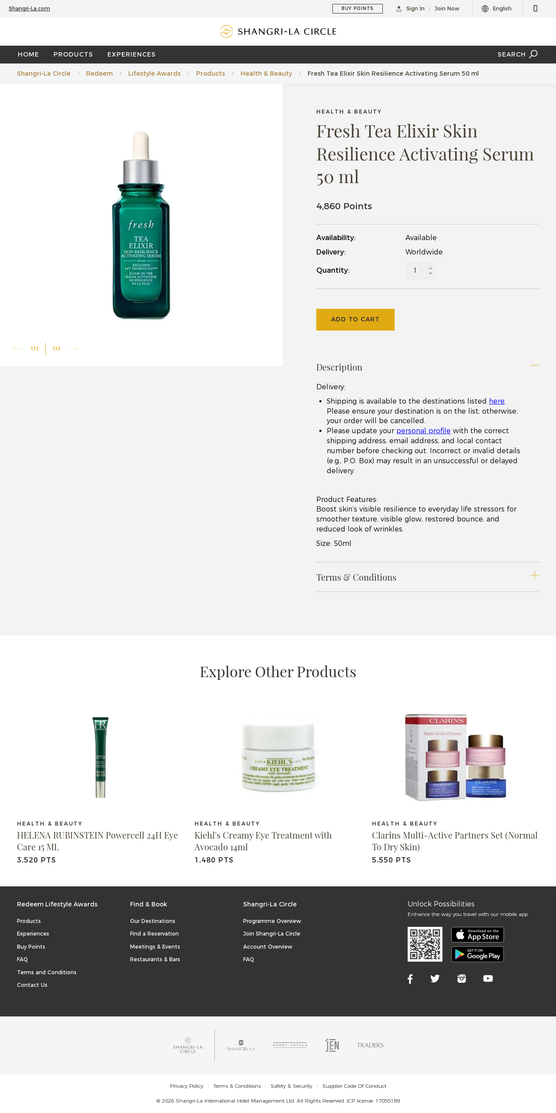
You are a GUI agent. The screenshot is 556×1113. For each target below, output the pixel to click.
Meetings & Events (155, 946)
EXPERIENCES (131, 54)
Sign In (410, 8)
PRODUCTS (73, 54)
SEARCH (518, 55)
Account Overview (267, 946)
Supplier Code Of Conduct (354, 1086)
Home (28, 54)
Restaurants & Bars (155, 959)
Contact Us (32, 985)
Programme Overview (272, 921)
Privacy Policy (186, 1086)
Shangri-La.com (29, 8)
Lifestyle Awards (154, 73)
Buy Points (31, 946)
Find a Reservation (154, 933)
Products (210, 73)
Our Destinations (152, 921)
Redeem (99, 73)
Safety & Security (291, 1086)
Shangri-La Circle (43, 73)
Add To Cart (355, 319)
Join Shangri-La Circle (271, 933)
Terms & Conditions (237, 1086)
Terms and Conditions (47, 972)
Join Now (447, 8)
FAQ (22, 959)
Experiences (33, 933)
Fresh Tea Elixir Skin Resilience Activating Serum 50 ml (393, 73)
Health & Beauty (266, 73)
